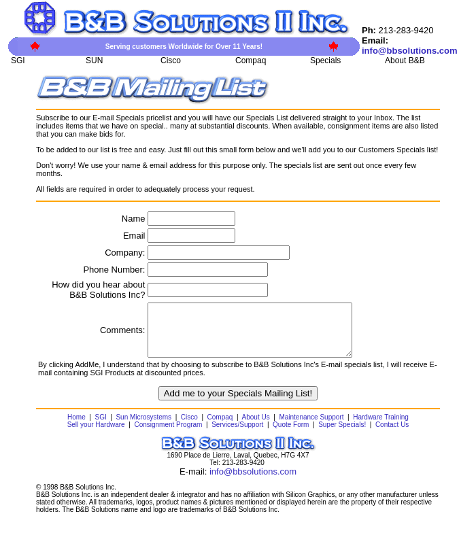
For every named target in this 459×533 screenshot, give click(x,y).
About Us (256, 427)
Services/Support (237, 435)
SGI (100, 427)
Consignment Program (168, 435)
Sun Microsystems (143, 427)
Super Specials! (342, 435)
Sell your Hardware (96, 435)
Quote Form (291, 435)
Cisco (189, 427)
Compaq (220, 427)
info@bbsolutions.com (252, 482)
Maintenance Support (311, 427)
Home (76, 427)
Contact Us (392, 435)
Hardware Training (381, 427)
